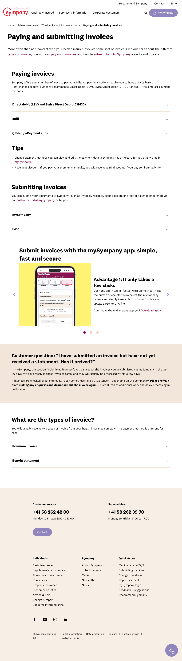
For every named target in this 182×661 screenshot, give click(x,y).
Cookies (112, 633)
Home (14, 9)
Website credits (70, 638)
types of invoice (19, 54)
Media (85, 575)
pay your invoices (63, 54)
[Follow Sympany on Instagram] (56, 619)
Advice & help (41, 595)
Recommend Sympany (133, 3)
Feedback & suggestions (134, 590)
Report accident (129, 580)
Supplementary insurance (49, 570)
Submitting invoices (131, 570)
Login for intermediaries (48, 605)
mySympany (165, 13)
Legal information (72, 633)
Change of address (130, 575)
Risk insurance (42, 580)
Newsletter (89, 580)
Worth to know (49, 25)
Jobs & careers (91, 570)
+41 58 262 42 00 (51, 512)
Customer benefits (44, 590)
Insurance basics (70, 25)
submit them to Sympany (112, 54)
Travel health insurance (48, 575)
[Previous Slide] (14, 294)
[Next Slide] (167, 294)
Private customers (28, 25)
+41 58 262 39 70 (126, 512)
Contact (159, 3)
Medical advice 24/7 (131, 565)
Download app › (151, 310)
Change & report (43, 600)
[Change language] (172, 3)
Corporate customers (106, 12)
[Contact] (171, 650)
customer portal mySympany (36, 200)
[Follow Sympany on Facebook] (35, 619)
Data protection (95, 633)
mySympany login (130, 585)
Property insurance (45, 585)
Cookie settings (130, 633)
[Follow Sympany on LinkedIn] (66, 619)
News (85, 585)
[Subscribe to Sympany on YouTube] (45, 619)
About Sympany (92, 565)
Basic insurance (43, 565)
